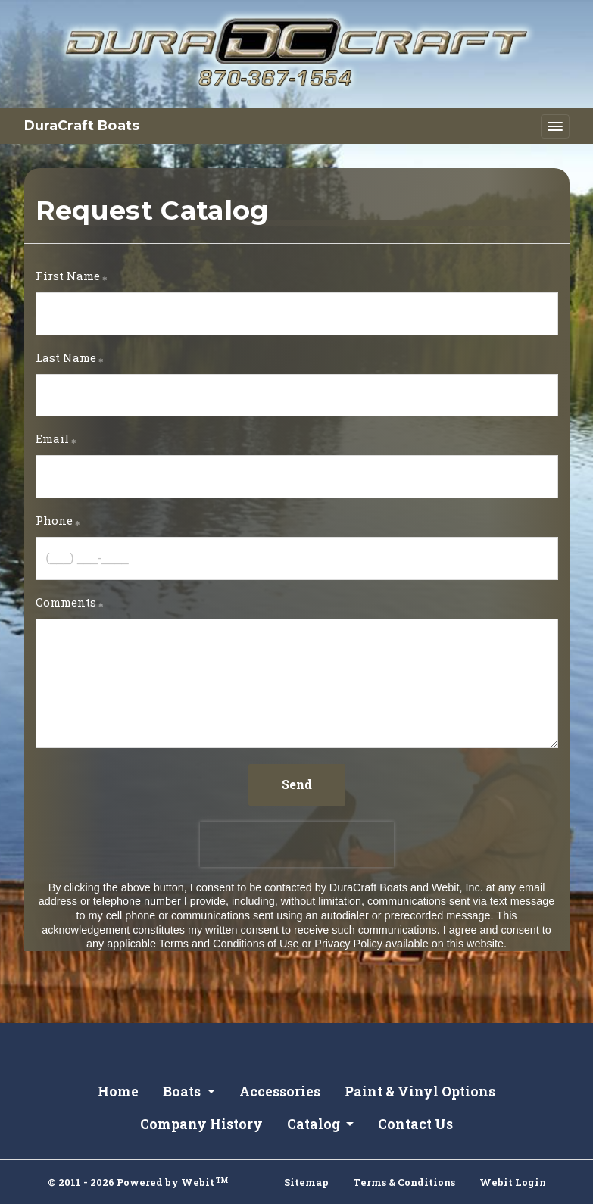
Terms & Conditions (404, 1182)
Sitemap (306, 1182)
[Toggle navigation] (555, 126)
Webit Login (512, 1182)
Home (118, 1091)
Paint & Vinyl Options (420, 1091)
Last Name (66, 357)
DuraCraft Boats (82, 125)
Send (297, 784)
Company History (201, 1124)
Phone (54, 520)
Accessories (279, 1091)
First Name (68, 275)
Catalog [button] (315, 1124)
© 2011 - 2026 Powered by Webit (138, 1182)
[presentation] (297, 844)
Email (52, 438)
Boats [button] (183, 1091)
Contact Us (415, 1124)
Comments (66, 602)
